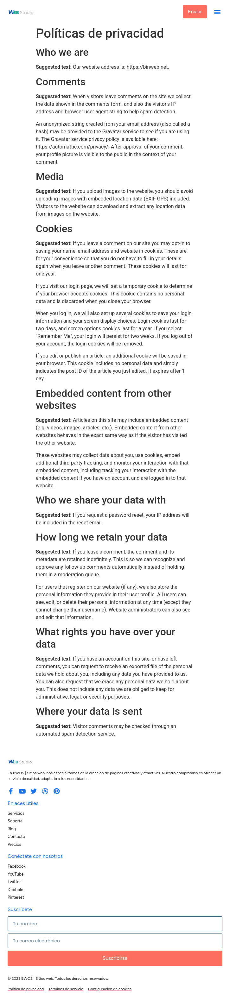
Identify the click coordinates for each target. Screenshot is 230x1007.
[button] (217, 12)
